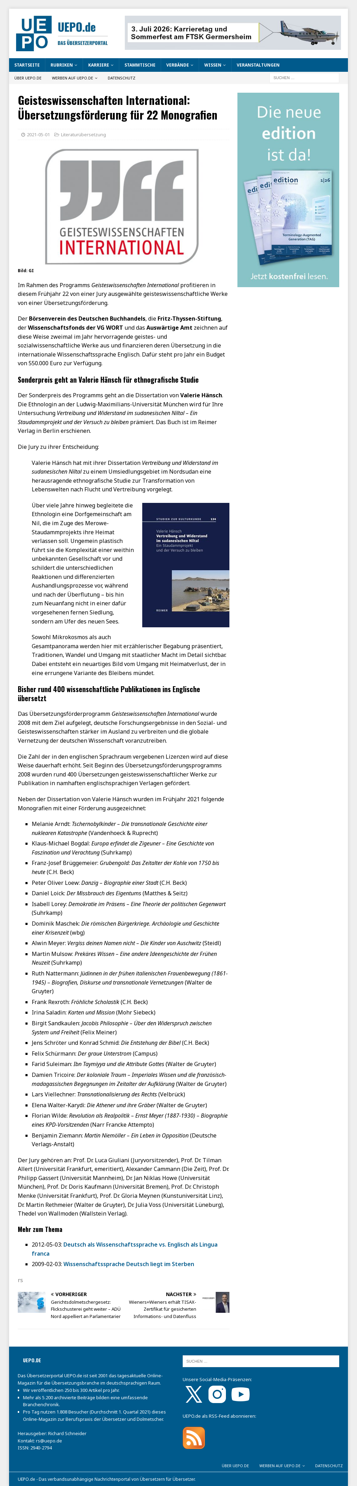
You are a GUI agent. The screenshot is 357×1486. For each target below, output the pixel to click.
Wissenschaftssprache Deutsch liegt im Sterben (128, 1264)
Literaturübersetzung (83, 134)
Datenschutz (121, 78)
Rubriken (62, 65)
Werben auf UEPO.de (72, 78)
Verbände (177, 65)
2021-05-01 (38, 134)
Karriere (98, 65)
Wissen (212, 65)
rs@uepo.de (49, 1441)
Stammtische (139, 65)
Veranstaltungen (258, 65)
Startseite (27, 65)
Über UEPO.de (27, 78)
